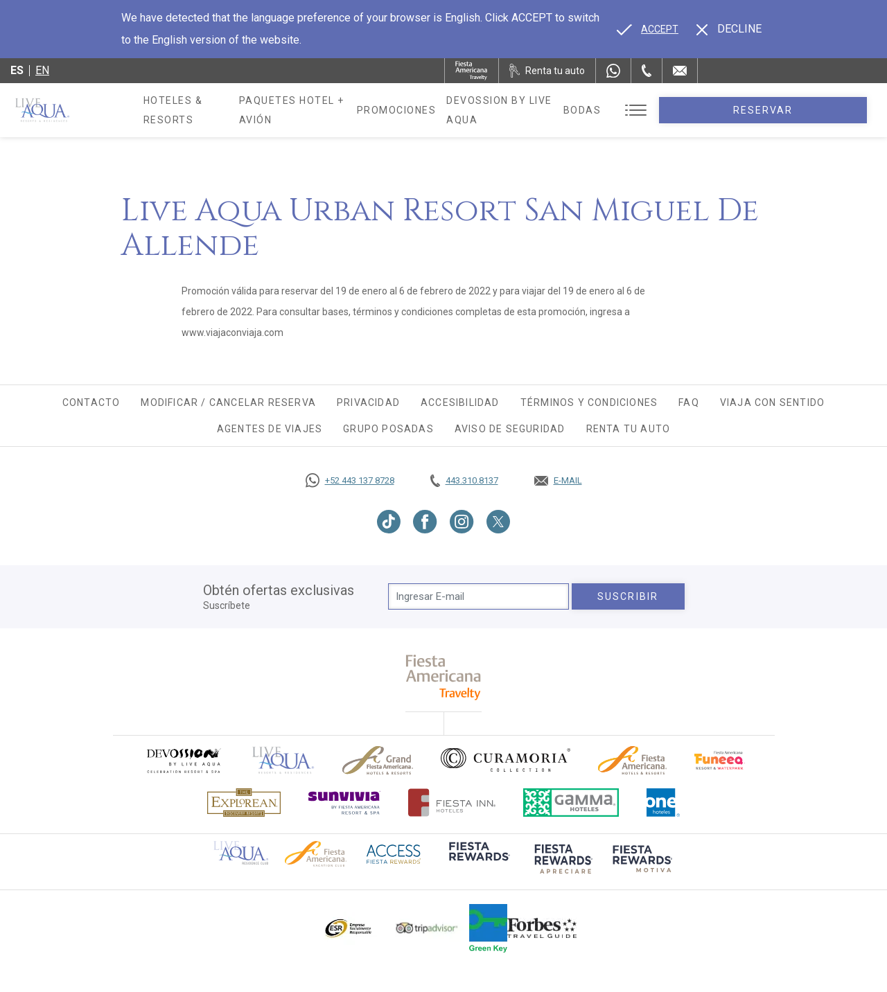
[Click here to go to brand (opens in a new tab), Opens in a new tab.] (183, 760)
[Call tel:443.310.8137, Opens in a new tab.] (464, 481)
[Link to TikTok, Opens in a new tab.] (389, 521)
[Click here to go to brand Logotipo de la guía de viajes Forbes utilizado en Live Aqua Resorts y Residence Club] (542, 928)
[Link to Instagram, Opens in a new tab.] (462, 521)
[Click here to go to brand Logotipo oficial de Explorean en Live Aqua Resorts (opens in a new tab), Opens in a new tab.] (244, 802)
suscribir (627, 596)
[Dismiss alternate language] (729, 29)
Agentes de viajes (269, 428)
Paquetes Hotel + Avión (336, 115)
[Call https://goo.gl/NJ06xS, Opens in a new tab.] (350, 481)
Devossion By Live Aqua (578, 110)
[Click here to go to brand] (283, 760)
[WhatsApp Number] (613, 70)
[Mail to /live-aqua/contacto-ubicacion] (679, 70)
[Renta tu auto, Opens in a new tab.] (547, 70)
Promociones (458, 110)
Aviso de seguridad (510, 428)
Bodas (677, 110)
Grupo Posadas (388, 428)
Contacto (91, 402)
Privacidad (368, 402)
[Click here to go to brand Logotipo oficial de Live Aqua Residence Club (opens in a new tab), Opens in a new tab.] (240, 852)
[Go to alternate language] (647, 29)
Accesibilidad (460, 402)
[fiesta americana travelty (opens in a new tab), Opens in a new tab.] (443, 677)
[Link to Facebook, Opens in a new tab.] (425, 521)
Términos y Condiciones (589, 402)
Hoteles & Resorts (199, 110)
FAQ (688, 402)
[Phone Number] (646, 70)
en (42, 70)
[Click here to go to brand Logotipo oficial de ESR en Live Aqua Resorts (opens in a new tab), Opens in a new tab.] (347, 928)
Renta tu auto (628, 428)
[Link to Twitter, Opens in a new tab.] (498, 521)
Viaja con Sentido (772, 402)
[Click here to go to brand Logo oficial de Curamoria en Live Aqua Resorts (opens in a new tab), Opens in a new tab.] (505, 760)
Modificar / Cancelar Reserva (228, 402)
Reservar (810, 110)
